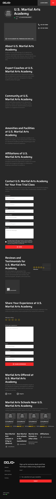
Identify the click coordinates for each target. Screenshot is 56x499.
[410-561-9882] (45, 24)
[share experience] (19, 364)
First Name (7, 195)
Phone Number (8, 214)
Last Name (7, 202)
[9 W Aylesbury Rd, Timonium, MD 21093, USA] (20, 39)
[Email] (35, 473)
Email (6, 208)
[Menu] (53, 3)
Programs (7, 221)
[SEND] (19, 247)
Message (7, 227)
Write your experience (11, 325)
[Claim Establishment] (25, 17)
